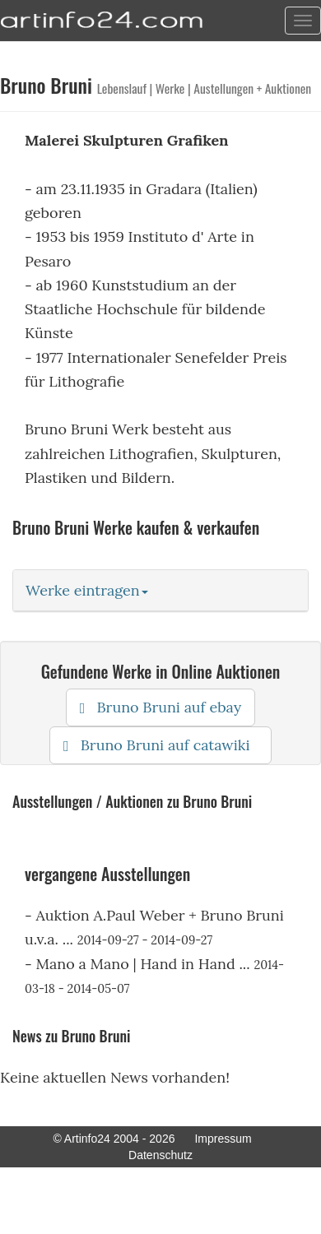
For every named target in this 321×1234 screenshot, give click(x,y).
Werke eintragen (87, 590)
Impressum (222, 1138)
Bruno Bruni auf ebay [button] (160, 707)
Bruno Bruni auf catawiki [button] (160, 744)
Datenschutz (160, 1155)
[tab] (160, 590)
